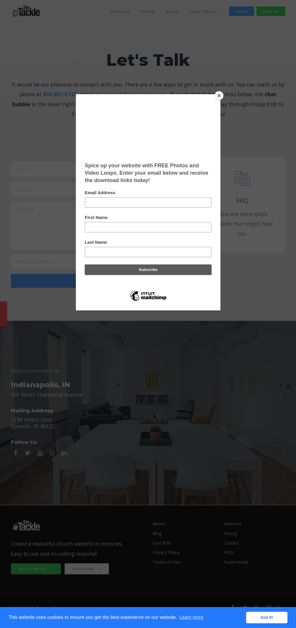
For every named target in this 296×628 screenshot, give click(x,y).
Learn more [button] (191, 617)
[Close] (219, 95)
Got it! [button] (267, 617)
